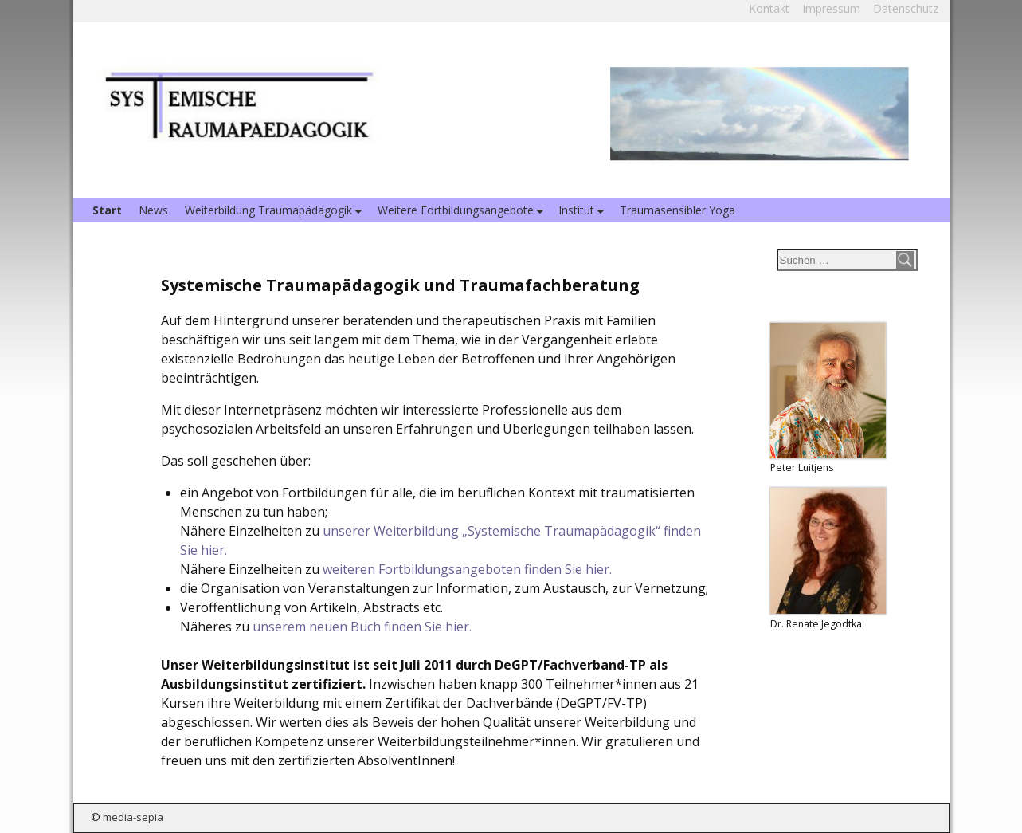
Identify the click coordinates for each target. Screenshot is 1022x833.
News (153, 210)
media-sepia (133, 817)
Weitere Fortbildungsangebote (464, 210)
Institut (584, 210)
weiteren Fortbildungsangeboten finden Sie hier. (467, 569)
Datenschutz (905, 8)
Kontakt (769, 8)
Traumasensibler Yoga (677, 210)
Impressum (831, 8)
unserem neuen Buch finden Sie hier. (362, 626)
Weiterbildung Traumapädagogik (277, 210)
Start (107, 210)
